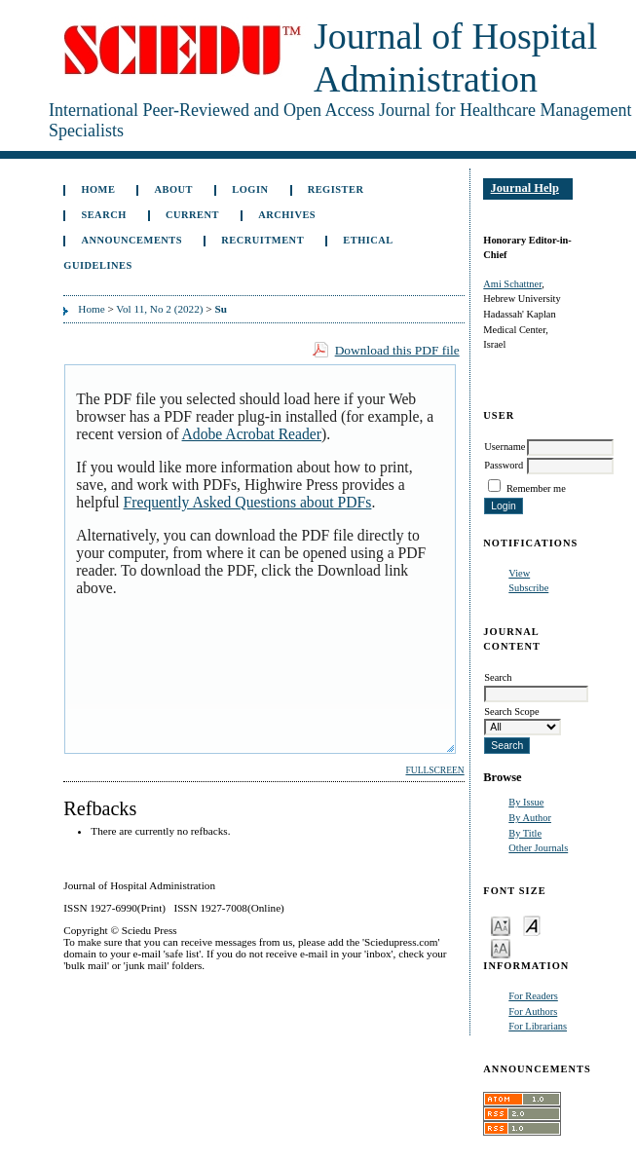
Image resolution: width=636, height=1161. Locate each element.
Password (503, 465)
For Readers (533, 996)
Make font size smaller (500, 925)
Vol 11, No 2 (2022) (159, 309)
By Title (525, 833)
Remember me (536, 488)
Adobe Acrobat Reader (251, 434)
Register (336, 189)
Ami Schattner (512, 284)
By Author (529, 817)
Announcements (131, 240)
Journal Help (525, 188)
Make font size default (532, 925)
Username (504, 446)
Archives (287, 214)
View (519, 573)
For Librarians (537, 1026)
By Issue (525, 802)
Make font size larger (500, 947)
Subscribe (528, 587)
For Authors (532, 1011)
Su (220, 309)
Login (250, 189)
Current (192, 214)
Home (98, 189)
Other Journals (538, 848)
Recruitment (262, 240)
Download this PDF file (397, 350)
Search (103, 214)
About (174, 189)
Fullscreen (434, 770)
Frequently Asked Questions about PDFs (248, 502)
